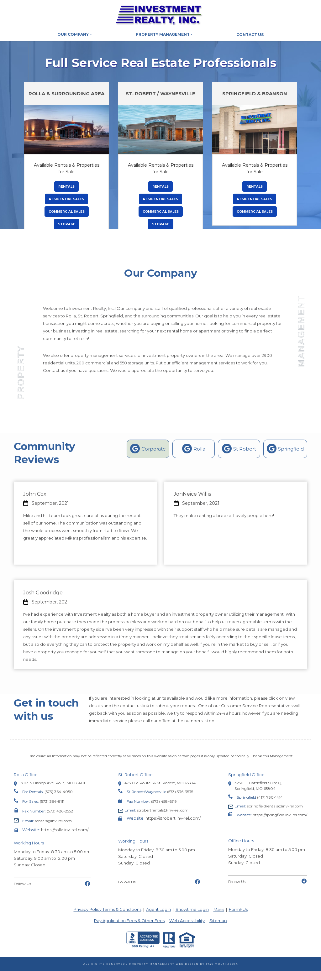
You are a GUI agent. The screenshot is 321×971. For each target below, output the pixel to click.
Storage (68, 224)
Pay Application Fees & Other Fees (129, 920)
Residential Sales (68, 198)
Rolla (193, 448)
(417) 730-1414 (270, 797)
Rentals (68, 186)
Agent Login (158, 909)
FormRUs (238, 909)
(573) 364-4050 (59, 791)
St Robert (239, 448)
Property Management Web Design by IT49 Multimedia (183, 964)
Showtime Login (192, 909)
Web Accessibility (187, 920)
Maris (218, 909)
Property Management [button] (163, 34)
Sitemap (218, 920)
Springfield (285, 448)
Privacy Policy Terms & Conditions (107, 909)
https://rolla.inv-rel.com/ (64, 829)
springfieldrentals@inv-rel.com (268, 806)
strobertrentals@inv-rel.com (156, 810)
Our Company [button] (73, 34)
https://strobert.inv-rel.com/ (173, 818)
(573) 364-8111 (52, 801)
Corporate (148, 448)
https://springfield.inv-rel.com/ (280, 814)
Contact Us (250, 34)
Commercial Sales (69, 211)
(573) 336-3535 (180, 791)
